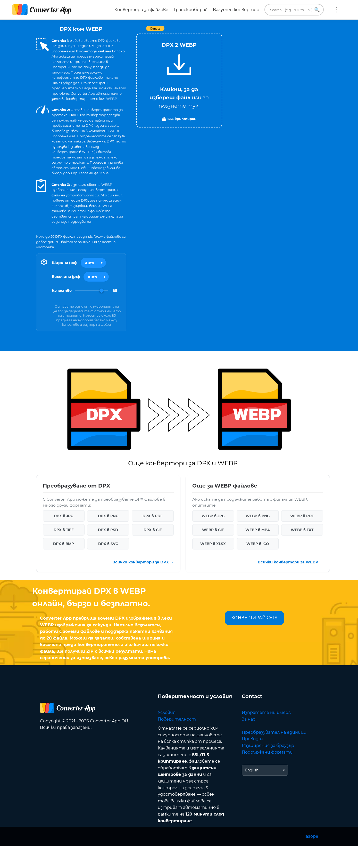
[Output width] (93, 263)
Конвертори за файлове (141, 9)
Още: (336, 10)
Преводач (252, 738)
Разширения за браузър (268, 745)
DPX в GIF (153, 530)
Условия (167, 712)
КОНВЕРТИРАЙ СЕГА (254, 617)
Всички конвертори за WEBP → (290, 562)
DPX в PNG (108, 516)
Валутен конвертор (236, 9)
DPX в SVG (108, 544)
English (252, 770)
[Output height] (96, 277)
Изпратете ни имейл (266, 712)
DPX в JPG (63, 516)
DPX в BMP (63, 544)
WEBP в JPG (213, 516)
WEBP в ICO (257, 544)
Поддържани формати (267, 752)
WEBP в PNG (258, 516)
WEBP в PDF (302, 516)
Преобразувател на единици (274, 732)
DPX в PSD (108, 530)
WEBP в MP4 (257, 530)
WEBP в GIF (213, 530)
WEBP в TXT (302, 530)
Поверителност (177, 719)
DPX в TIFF (64, 530)
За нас (248, 719)
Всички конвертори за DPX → (142, 562)
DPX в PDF (153, 516)
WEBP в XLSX (213, 544)
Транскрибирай (190, 9)
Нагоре (310, 836)
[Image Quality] (91, 290)
